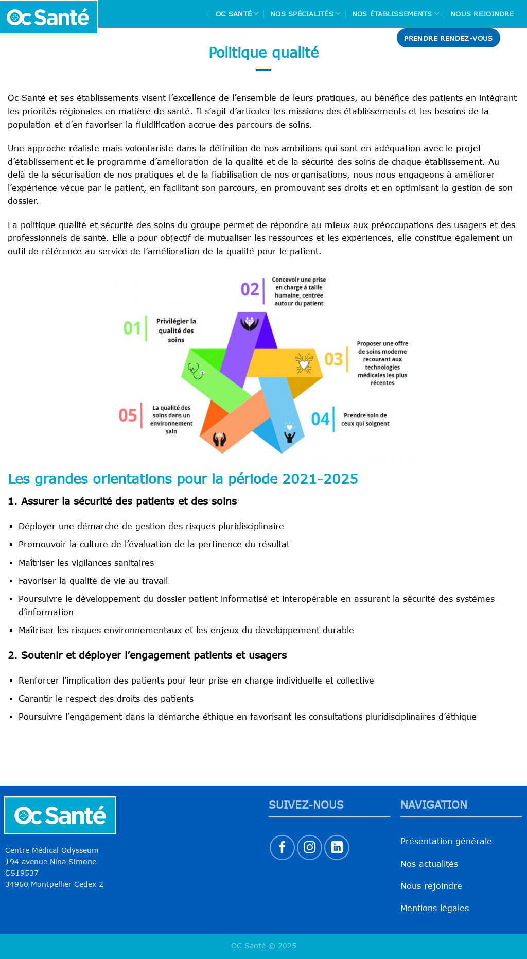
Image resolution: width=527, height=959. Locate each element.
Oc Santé (237, 14)
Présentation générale (446, 841)
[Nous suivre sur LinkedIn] (336, 847)
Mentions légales (434, 908)
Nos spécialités (305, 14)
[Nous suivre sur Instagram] (309, 847)
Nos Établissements (395, 14)
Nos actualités (429, 863)
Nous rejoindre (482, 14)
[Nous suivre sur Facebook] (282, 847)
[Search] (515, 38)
